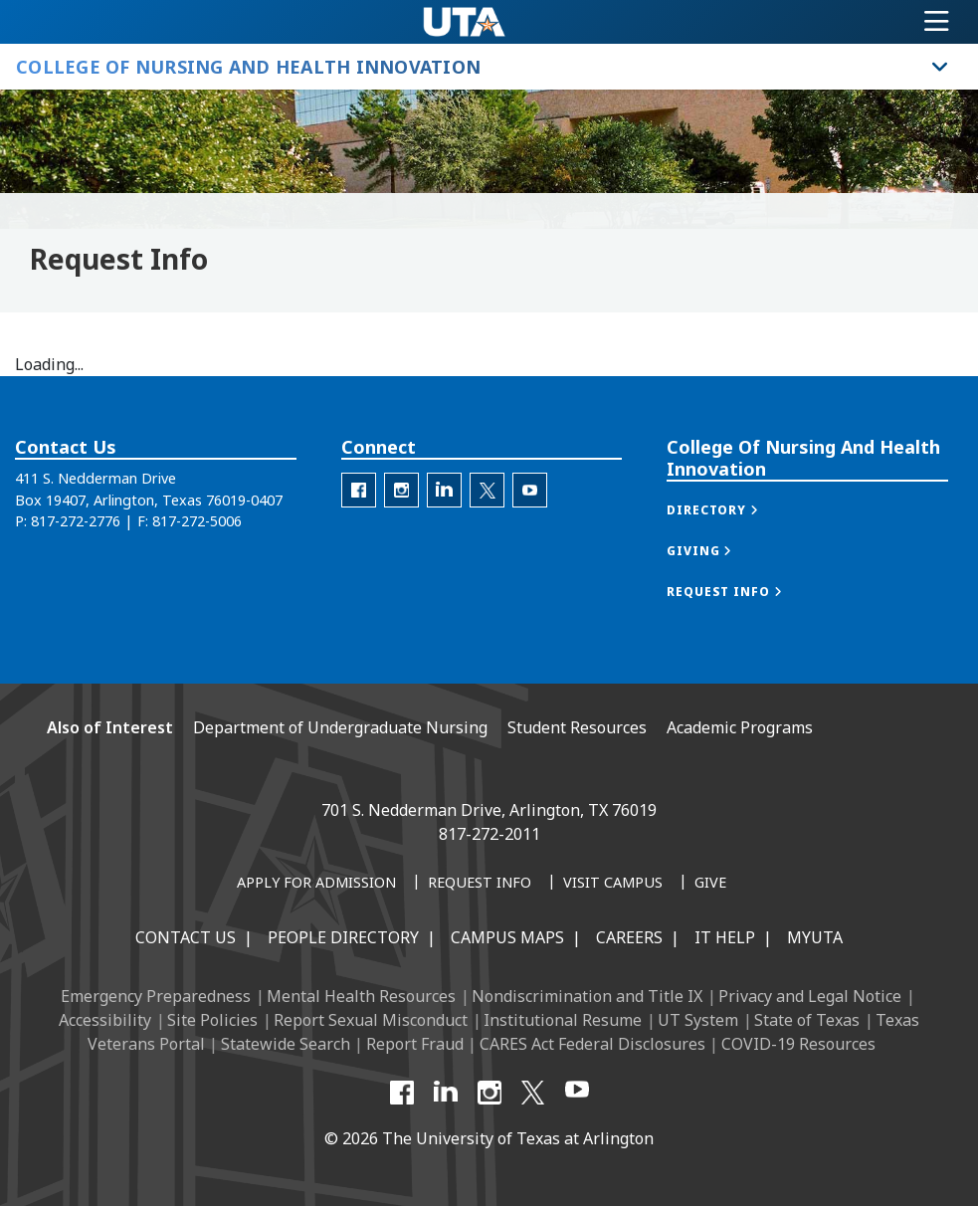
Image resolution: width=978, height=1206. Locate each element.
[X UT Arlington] (533, 1093)
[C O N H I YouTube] (529, 490)
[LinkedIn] (446, 1093)
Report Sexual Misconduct (371, 1020)
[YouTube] (577, 1093)
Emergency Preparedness (156, 996)
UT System (698, 1020)
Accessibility (105, 1020)
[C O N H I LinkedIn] (444, 490)
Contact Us (185, 937)
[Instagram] (489, 1093)
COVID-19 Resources (798, 1044)
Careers (629, 937)
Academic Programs (740, 727)
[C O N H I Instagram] (401, 490)
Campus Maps (507, 937)
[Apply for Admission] (316, 884)
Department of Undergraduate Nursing (340, 727)
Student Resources (577, 727)
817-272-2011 (489, 834)
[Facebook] (402, 1093)
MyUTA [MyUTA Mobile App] (815, 937)
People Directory (343, 937)
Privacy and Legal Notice (809, 996)
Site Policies (212, 1020)
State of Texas (807, 1020)
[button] (733, 510)
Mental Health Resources (361, 996)
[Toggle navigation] (936, 22)
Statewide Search (285, 1044)
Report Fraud (415, 1044)
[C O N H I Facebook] (358, 490)
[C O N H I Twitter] (487, 490)
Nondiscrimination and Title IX (587, 996)
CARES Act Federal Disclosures (592, 1044)
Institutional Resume (563, 1020)
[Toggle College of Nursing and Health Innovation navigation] (940, 67)
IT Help (724, 937)
